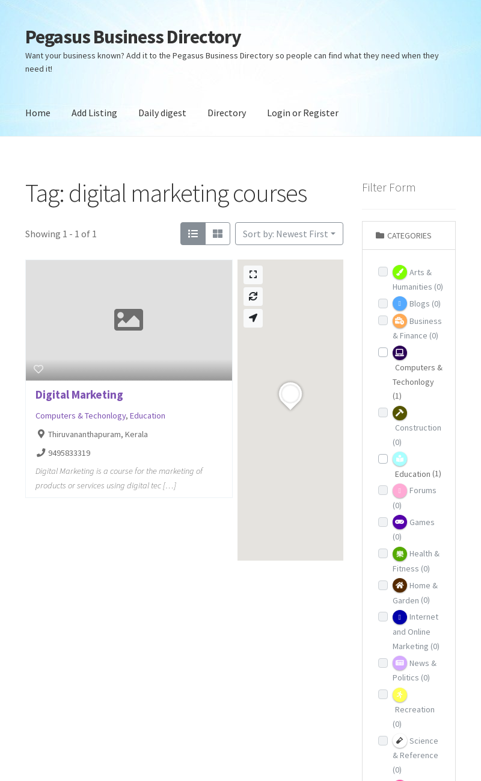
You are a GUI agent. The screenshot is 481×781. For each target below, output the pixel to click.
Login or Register (303, 113)
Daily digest (162, 113)
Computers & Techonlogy (80, 415)
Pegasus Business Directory (133, 37)
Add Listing (94, 113)
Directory (226, 113)
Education (147, 415)
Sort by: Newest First (285, 234)
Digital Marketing (79, 394)
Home (38, 113)
